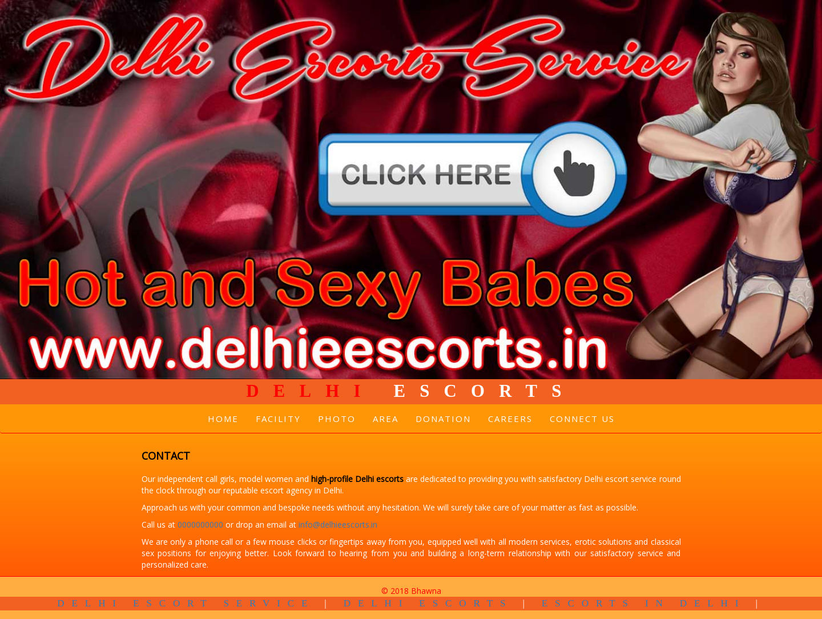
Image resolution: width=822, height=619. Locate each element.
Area (385, 418)
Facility (278, 418)
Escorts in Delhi (644, 603)
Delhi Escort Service (186, 603)
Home (223, 418)
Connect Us (582, 418)
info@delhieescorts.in (338, 524)
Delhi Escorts (428, 603)
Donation (443, 418)
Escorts (410, 391)
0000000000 (201, 524)
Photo (337, 418)
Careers (510, 418)
